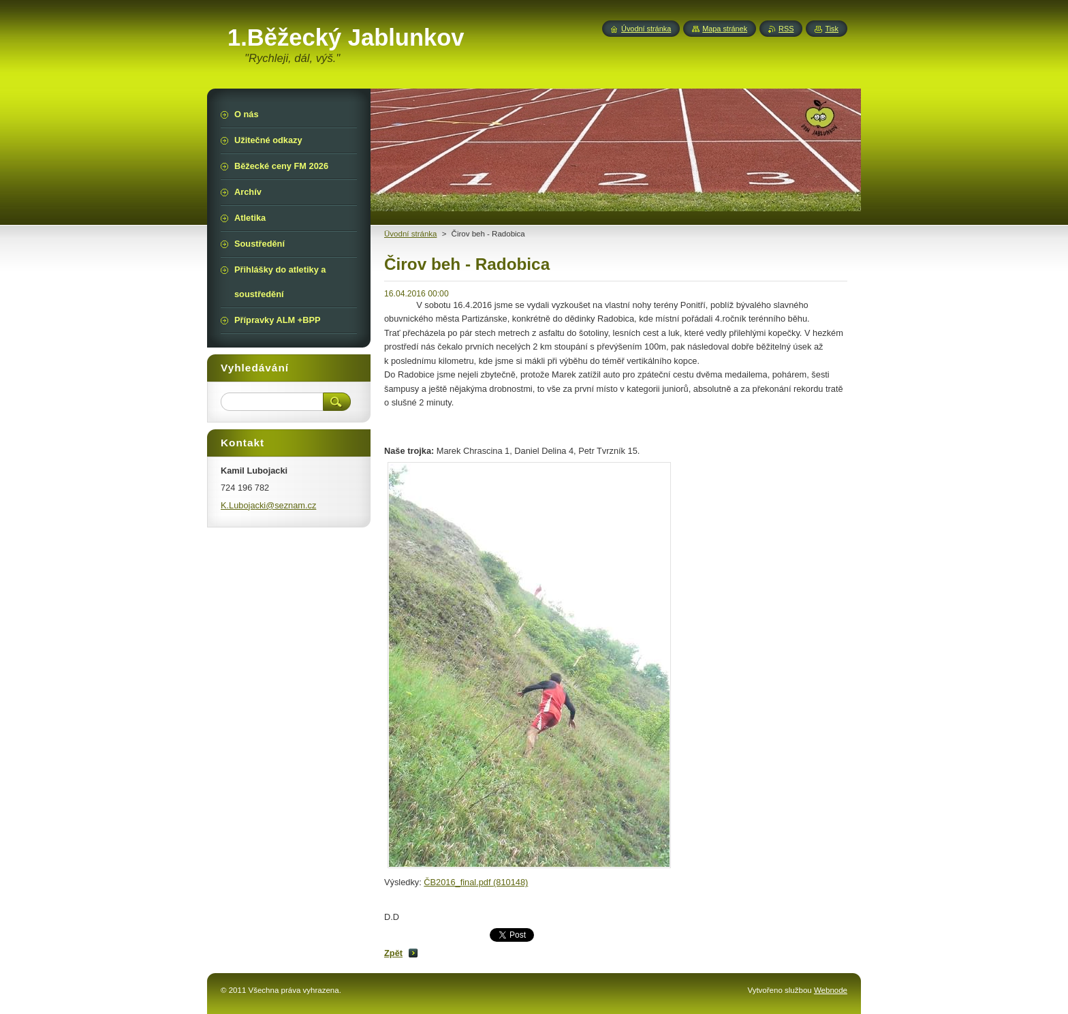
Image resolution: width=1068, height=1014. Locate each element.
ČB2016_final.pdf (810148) (476, 882)
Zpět (393, 953)
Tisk (831, 29)
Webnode (830, 990)
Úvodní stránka (646, 29)
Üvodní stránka (410, 234)
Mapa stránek (724, 29)
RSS (786, 29)
